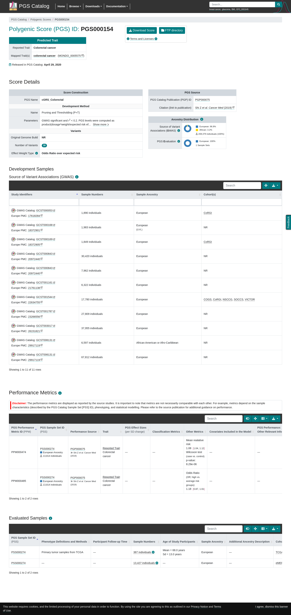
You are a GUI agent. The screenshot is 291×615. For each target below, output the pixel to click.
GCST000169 (44, 239)
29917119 (34, 345)
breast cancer (215, 9)
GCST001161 (44, 282)
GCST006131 (44, 340)
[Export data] (275, 185)
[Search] (242, 185)
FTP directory (172, 30)
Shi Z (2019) (213, 107)
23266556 (34, 316)
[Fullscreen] (266, 185)
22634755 (34, 302)
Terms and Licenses (142, 38)
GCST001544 (44, 297)
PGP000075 (202, 99)
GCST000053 (44, 210)
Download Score (142, 30)
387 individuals (142, 552)
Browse (74, 6)
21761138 (34, 287)
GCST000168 (44, 224)
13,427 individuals (144, 563)
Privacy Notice (199, 606)
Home (61, 6)
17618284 (34, 215)
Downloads (92, 6)
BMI (233, 9)
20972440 (34, 259)
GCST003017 (44, 325)
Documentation (116, 6)
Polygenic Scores (40, 19)
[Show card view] (247, 418)
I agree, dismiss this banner (271, 606)
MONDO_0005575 (70, 55)
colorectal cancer (44, 55)
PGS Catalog (19, 19)
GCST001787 (44, 311)
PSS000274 (47, 448)
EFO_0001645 (242, 9)
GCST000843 (44, 253)
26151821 (34, 331)
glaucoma (226, 9)
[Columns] (264, 418)
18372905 (34, 244)
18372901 (34, 230)
